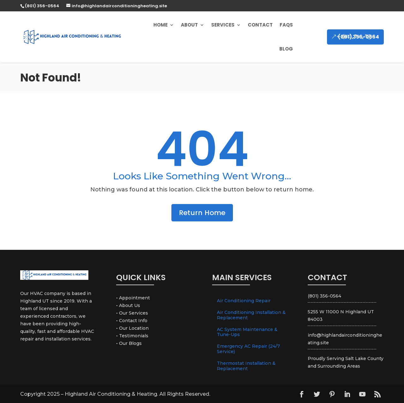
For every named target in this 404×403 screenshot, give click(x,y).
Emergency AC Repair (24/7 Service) (248, 348)
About (189, 24)
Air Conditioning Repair (243, 301)
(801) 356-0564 (358, 36)
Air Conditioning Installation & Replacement (251, 315)
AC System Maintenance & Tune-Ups (247, 332)
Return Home (202, 213)
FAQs (286, 24)
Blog (286, 48)
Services (223, 24)
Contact (260, 24)
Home (160, 24)
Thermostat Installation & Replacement (246, 365)
